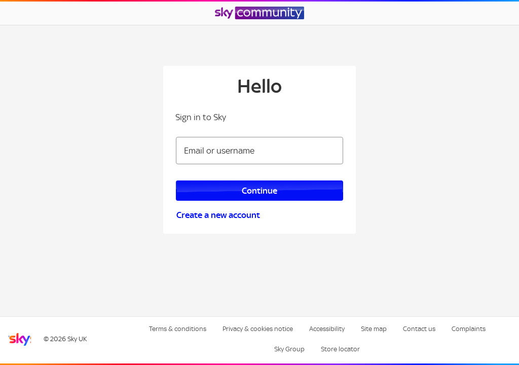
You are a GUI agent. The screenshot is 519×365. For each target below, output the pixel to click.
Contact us (419, 329)
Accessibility (327, 329)
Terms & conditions (177, 329)
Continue (259, 191)
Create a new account (218, 215)
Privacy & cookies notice (258, 329)
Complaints (469, 329)
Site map (374, 329)
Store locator (340, 349)
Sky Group (289, 349)
